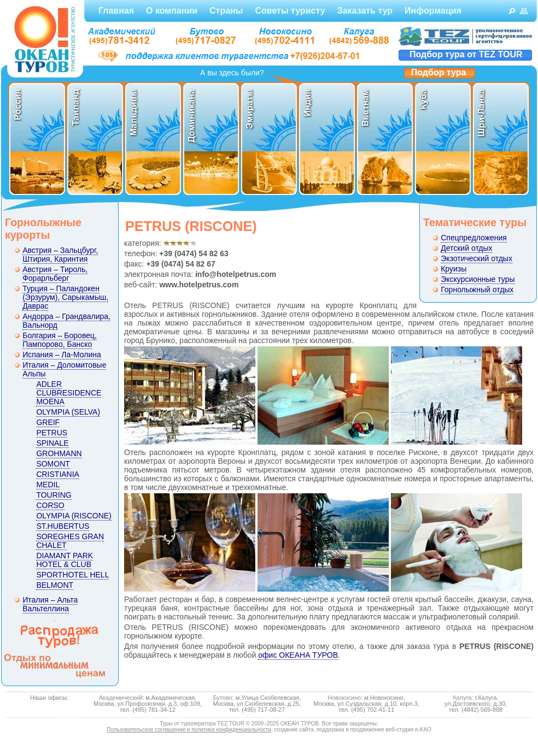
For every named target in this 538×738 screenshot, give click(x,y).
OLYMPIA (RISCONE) (73, 515)
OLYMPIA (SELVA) (68, 412)
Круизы (453, 268)
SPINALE (52, 443)
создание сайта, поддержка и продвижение (329, 730)
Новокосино (344, 697)
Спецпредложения (474, 237)
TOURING (53, 495)
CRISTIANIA (57, 474)
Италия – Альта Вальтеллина (50, 604)
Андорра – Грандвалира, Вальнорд (66, 320)
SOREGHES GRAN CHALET (70, 541)
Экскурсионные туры (477, 279)
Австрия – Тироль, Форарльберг (54, 273)
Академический (120, 697)
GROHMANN (58, 453)
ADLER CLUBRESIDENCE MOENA (68, 393)
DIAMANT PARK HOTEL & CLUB (64, 560)
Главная (116, 10)
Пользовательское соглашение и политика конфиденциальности (189, 730)
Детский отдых (466, 248)
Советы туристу (290, 10)
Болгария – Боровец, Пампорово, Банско (59, 340)
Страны (226, 10)
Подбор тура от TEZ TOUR (466, 54)
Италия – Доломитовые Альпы (64, 369)
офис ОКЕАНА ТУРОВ (298, 655)
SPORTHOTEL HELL (72, 574)
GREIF (48, 422)
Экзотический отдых (476, 258)
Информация (433, 10)
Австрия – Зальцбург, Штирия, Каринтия (60, 254)
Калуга (462, 697)
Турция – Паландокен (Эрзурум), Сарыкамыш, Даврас (65, 297)
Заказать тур (365, 10)
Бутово (222, 697)
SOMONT (52, 463)
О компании (171, 10)
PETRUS (51, 432)
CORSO (50, 505)
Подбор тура (438, 72)
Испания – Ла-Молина (61, 354)
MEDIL (48, 484)
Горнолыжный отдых (477, 289)
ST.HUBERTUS (62, 526)
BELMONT (54, 585)
